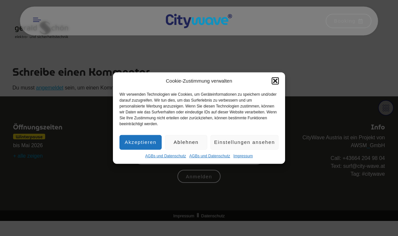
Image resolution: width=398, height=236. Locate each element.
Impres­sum (243, 157)
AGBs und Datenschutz (165, 157)
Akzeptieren (140, 143)
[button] (275, 82)
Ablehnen (185, 143)
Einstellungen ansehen (244, 143)
